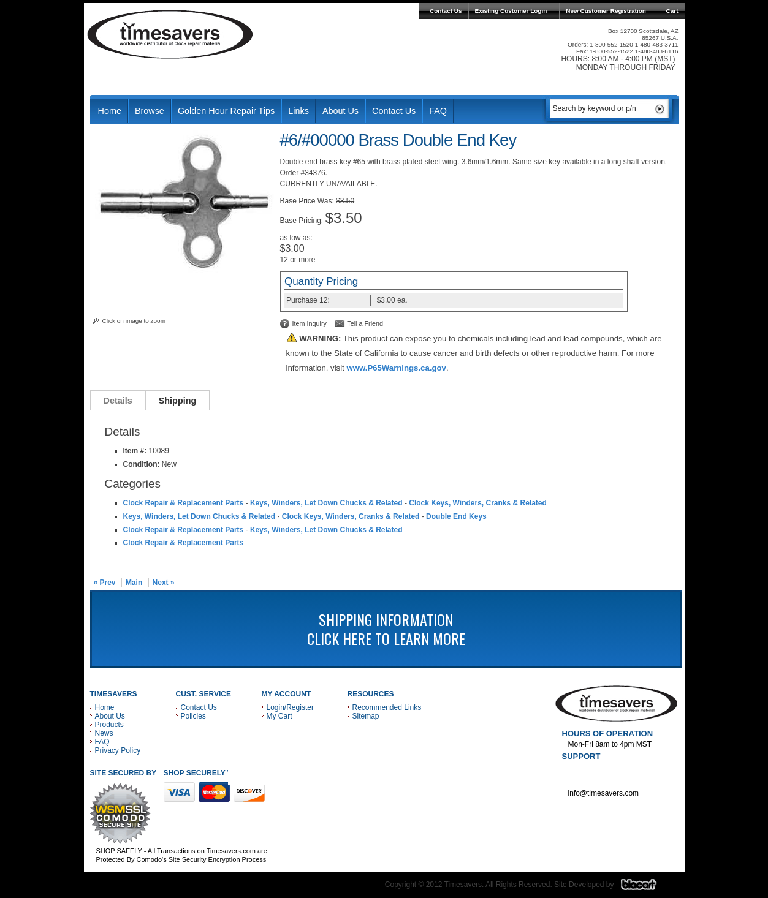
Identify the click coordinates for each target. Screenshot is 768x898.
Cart (672, 10)
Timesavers (170, 34)
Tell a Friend (365, 323)
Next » (164, 582)
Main (134, 582)
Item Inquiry (309, 323)
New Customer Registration (606, 10)
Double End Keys (456, 516)
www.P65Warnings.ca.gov (396, 367)
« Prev (105, 582)
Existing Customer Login (511, 10)
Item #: (136, 451)
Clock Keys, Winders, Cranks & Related (478, 503)
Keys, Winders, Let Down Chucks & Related (326, 503)
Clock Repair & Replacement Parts (183, 503)
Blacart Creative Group (646, 887)
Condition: (141, 464)
